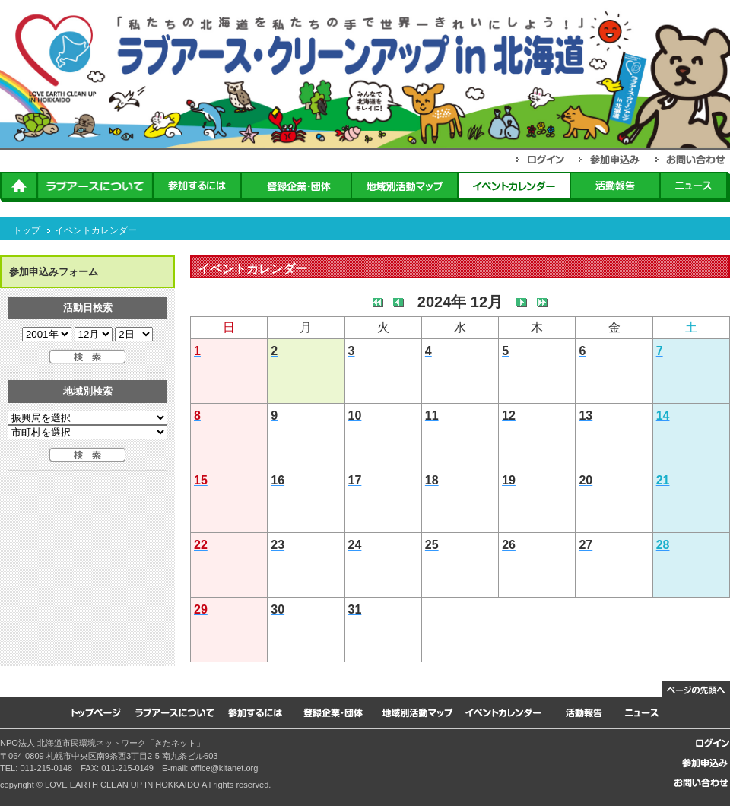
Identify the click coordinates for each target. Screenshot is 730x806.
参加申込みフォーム (53, 272)
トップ (26, 230)
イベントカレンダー (96, 230)
